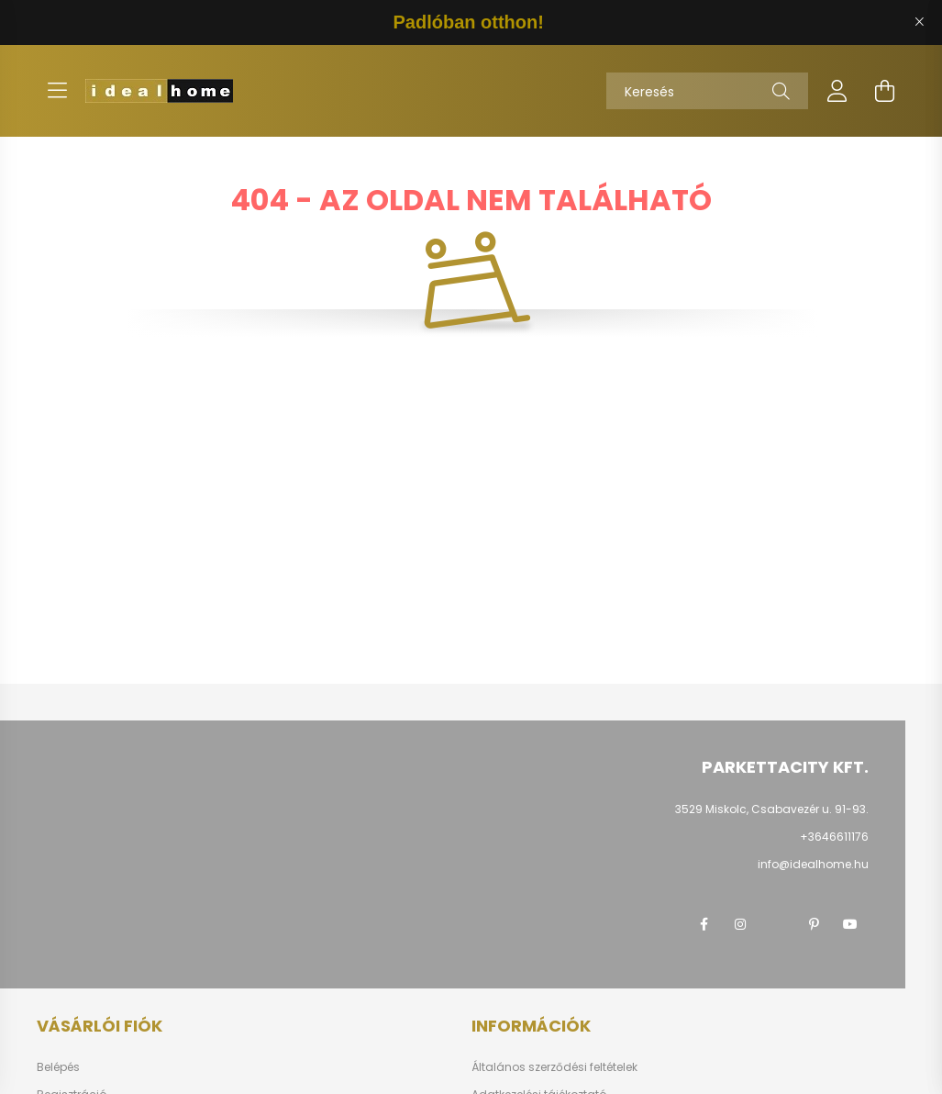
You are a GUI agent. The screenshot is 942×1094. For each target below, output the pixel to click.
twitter (777, 924)
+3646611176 (834, 836)
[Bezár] (919, 22)
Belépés (58, 1067)
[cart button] (885, 91)
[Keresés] (707, 91)
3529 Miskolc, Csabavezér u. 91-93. (772, 809)
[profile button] (837, 91)
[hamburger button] (57, 91)
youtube (850, 924)
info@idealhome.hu (813, 864)
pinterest (813, 924)
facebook (703, 924)
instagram (740, 924)
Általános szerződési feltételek (554, 1067)
